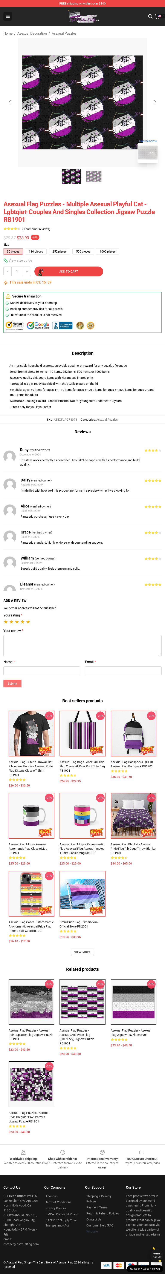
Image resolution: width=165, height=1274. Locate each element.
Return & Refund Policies (102, 1213)
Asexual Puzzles (64, 33)
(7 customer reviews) (36, 229)
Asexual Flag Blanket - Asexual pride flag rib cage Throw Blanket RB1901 (133, 849)
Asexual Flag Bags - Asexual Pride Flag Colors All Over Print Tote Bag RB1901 (82, 766)
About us (52, 1196)
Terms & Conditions (58, 1202)
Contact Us (93, 1219)
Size (6, 244)
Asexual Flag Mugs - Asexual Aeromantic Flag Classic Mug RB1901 (28, 849)
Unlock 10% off (157, 1255)
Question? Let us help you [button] (145, 1268)
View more (82, 952)
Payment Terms (96, 1207)
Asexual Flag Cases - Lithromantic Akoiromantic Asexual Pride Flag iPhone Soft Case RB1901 (31, 926)
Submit (12, 683)
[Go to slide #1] (71, 176)
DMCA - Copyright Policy (62, 1214)
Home (7, 33)
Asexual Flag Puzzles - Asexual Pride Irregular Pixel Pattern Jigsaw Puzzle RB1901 (29, 1117)
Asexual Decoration (32, 33)
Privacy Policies (56, 1208)
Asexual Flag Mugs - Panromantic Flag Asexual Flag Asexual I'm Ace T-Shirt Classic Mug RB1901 (82, 849)
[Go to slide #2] (93, 176)
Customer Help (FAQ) (100, 1225)
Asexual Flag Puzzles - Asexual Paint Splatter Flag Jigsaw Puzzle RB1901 (31, 1035)
